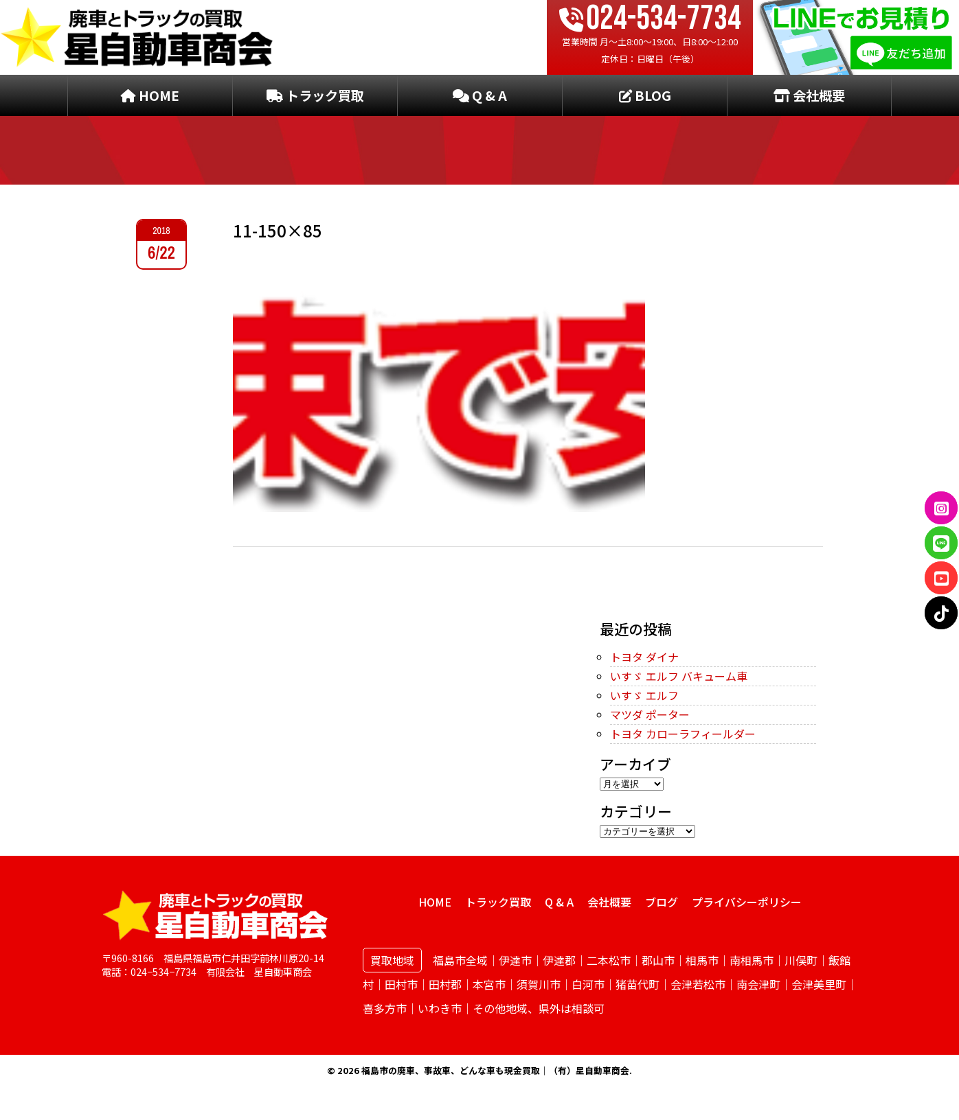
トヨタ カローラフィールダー (683, 733)
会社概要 (809, 95)
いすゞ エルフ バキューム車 (678, 676)
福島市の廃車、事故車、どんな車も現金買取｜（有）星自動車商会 (495, 1070)
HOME (150, 95)
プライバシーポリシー (747, 902)
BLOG (645, 95)
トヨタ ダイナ (644, 657)
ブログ (661, 902)
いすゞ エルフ (644, 695)
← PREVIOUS (266, 589)
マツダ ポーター (650, 714)
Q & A (480, 95)
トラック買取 (315, 95)
